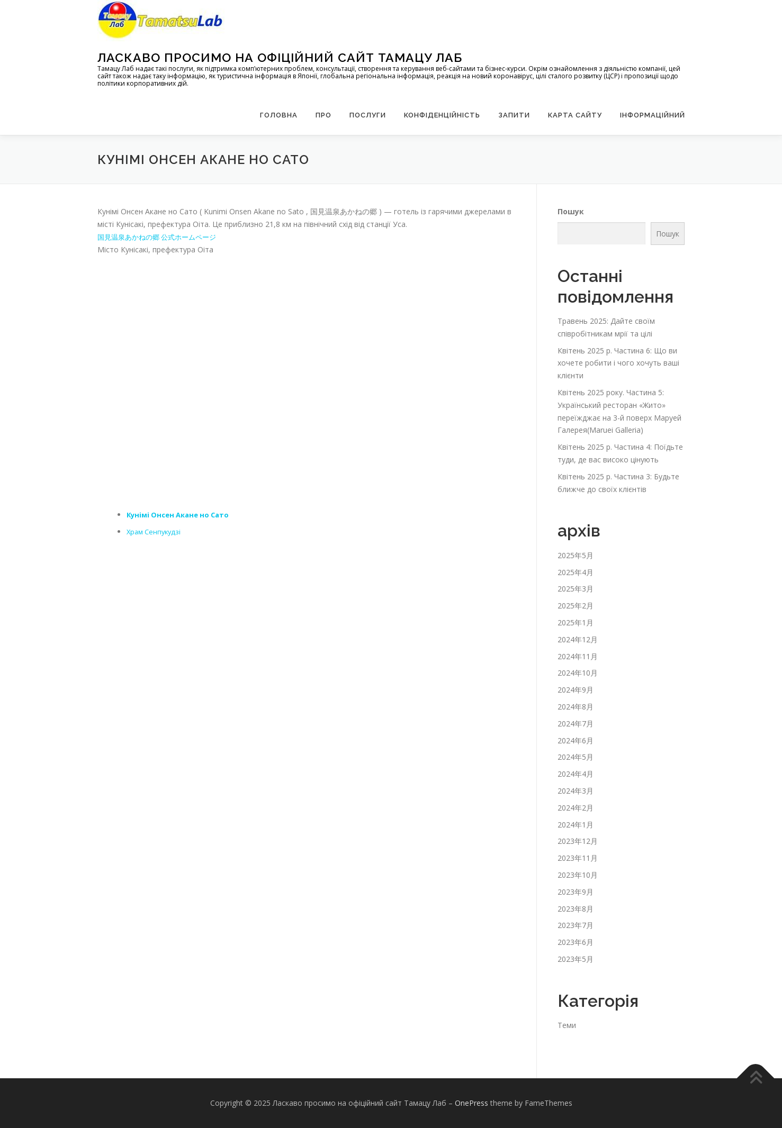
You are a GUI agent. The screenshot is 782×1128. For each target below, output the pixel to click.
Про (323, 115)
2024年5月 (576, 757)
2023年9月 (576, 892)
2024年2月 (576, 808)
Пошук (571, 211)
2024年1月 (576, 825)
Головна (279, 115)
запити (514, 115)
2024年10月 (578, 673)
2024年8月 (576, 707)
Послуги (367, 115)
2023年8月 (576, 909)
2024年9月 (576, 690)
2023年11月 (578, 858)
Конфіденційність (442, 115)
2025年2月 (576, 606)
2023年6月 (576, 942)
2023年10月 (578, 875)
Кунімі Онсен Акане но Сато (182, 515)
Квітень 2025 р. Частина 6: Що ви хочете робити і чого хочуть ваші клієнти (618, 363)
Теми (567, 1025)
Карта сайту (575, 115)
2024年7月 (576, 723)
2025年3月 (576, 589)
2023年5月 (576, 959)
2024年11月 (578, 656)
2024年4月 (576, 774)
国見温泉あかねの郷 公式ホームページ (161, 237)
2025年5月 (576, 555)
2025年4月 (576, 572)
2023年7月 (576, 925)
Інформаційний (652, 115)
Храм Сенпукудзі (156, 531)
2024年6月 (576, 740)
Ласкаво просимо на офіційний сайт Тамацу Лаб (279, 57)
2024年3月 (576, 791)
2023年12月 (578, 841)
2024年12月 (578, 639)
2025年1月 (576, 622)
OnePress (471, 1103)
